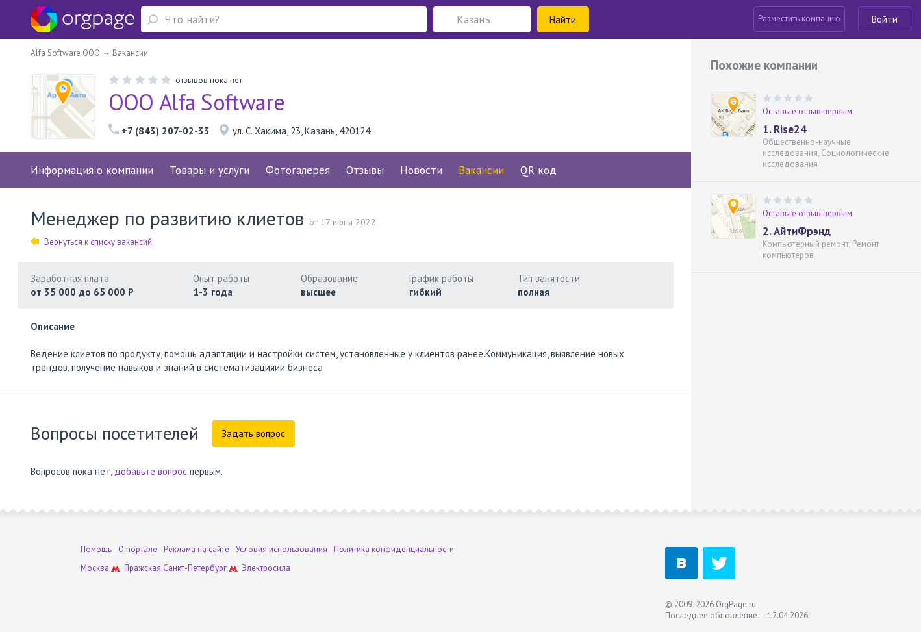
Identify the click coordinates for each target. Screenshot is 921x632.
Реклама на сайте (196, 549)
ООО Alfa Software (196, 102)
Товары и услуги (209, 170)
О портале (137, 549)
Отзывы (365, 170)
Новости (421, 170)
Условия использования (281, 549)
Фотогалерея (298, 170)
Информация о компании (92, 170)
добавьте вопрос (150, 471)
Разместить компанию (799, 18)
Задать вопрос (253, 433)
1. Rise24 (785, 129)
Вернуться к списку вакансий (91, 241)
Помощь (96, 549)
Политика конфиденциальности (394, 549)
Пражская (142, 568)
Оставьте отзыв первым (807, 111)
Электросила (266, 568)
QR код (538, 170)
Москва (95, 568)
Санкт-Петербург (195, 568)
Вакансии (481, 170)
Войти (885, 19)
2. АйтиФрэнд (797, 231)
